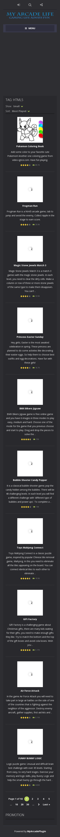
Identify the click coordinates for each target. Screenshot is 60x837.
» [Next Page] (38, 804)
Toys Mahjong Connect (30, 547)
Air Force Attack (30, 690)
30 (27, 804)
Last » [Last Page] (46, 804)
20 (22, 804)
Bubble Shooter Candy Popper (30, 480)
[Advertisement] (30, 64)
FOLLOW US (41, 5)
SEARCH (30, 5)
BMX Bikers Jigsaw (30, 408)
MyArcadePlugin (36, 831)
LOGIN (19, 5)
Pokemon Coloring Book (30, 146)
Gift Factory (30, 619)
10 (16, 804)
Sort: (8, 111)
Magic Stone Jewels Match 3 (30, 265)
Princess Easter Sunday (30, 336)
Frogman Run (30, 205)
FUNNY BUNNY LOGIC (30, 758)
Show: (9, 106)
